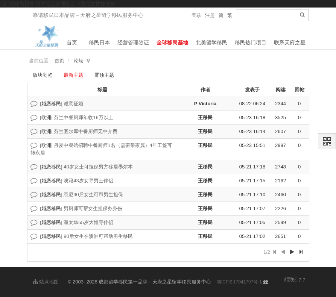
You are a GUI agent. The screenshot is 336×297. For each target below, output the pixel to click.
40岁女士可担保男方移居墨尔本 (98, 167)
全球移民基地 (172, 42)
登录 (196, 15)
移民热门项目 (250, 42)
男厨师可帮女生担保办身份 (93, 208)
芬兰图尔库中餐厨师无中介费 (85, 131)
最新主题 (73, 75)
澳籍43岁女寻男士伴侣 (88, 180)
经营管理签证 (133, 42)
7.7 (295, 280)
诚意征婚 (73, 103)
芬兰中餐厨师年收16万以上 (83, 117)
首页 (72, 42)
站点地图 (46, 282)
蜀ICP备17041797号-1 (239, 282)
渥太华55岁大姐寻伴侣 (88, 222)
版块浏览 (42, 75)
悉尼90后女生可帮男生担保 (93, 194)
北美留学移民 (211, 42)
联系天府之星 (290, 42)
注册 (210, 15)
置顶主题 (104, 75)
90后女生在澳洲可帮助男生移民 (98, 236)
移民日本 (99, 42)
